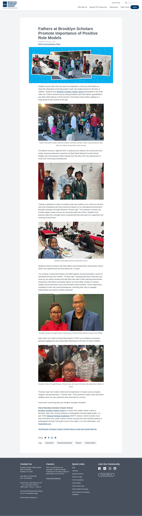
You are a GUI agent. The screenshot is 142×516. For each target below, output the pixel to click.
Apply (135, 7)
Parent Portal (116, 3)
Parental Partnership (64, 443)
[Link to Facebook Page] (99, 468)
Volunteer (75, 471)
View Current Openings (53, 478)
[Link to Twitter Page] (104, 468)
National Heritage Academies (58, 416)
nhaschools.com (44, 424)
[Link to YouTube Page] (115, 468)
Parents (78, 443)
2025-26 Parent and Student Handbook (81, 493)
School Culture (90, 443)
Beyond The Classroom (98, 7)
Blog (73, 467)
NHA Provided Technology (80, 489)
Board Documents (77, 474)
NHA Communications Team (49, 44)
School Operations (78, 480)
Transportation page (31, 493)
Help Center (125, 7)
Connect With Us (106, 475)
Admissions (114, 7)
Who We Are (82, 7)
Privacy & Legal (77, 477)
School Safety (76, 483)
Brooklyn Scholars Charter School (70, 92)
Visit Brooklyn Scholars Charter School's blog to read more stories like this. (67, 429)
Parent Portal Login (78, 486)
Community (49, 443)
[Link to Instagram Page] (110, 468)
